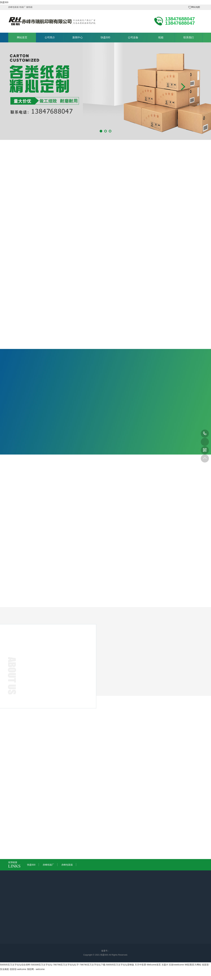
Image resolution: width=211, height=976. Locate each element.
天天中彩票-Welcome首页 (148, 964)
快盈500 (4, 2)
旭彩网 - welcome (36, 969)
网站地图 (196, 7)
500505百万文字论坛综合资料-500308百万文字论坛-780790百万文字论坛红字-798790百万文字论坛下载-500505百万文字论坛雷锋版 (67, 964)
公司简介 (50, 37)
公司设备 (133, 37)
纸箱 (160, 37)
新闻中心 (77, 37)
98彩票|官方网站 (193, 964)
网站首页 (22, 37)
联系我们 (188, 37)
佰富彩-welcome (18, 969)
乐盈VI (164, 964)
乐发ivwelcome (176, 964)
